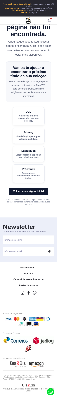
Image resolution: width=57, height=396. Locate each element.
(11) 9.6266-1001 (50, 391)
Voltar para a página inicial (28, 191)
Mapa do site (30, 379)
